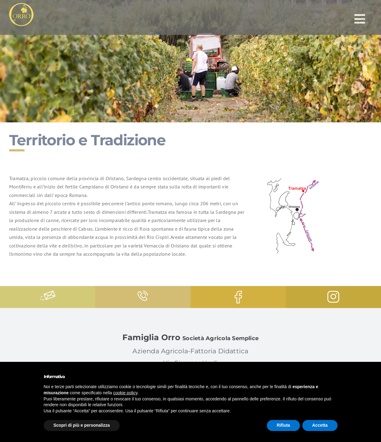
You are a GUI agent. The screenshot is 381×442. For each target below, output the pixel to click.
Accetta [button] (320, 425)
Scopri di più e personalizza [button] (82, 425)
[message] (47, 293)
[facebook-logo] (238, 293)
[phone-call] (142, 293)
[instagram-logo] (333, 293)
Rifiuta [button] (283, 425)
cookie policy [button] (125, 392)
